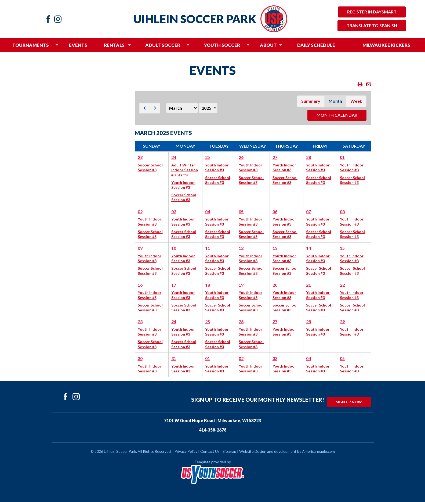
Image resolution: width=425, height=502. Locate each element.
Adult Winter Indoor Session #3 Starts (184, 170)
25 (207, 157)
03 (173, 211)
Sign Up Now (349, 402)
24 (173, 157)
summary (310, 101)
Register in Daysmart (372, 11)
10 (173, 248)
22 (342, 284)
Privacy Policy (186, 451)
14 (308, 248)
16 (140, 284)
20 (275, 284)
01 (342, 157)
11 (207, 248)
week (356, 101)
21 (308, 284)
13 (275, 248)
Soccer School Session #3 (150, 167)
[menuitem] (30, 45)
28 (308, 157)
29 (342, 321)
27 (275, 157)
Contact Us (210, 451)
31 (173, 358)
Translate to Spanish (372, 25)
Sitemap (229, 451)
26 (241, 157)
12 (241, 248)
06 (275, 211)
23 (140, 157)
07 (308, 211)
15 (342, 248)
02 (140, 211)
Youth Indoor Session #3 (183, 185)
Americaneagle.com (318, 451)
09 (140, 248)
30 (140, 358)
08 (342, 211)
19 (241, 284)
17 (173, 284)
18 (207, 284)
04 (207, 211)
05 (241, 211)
